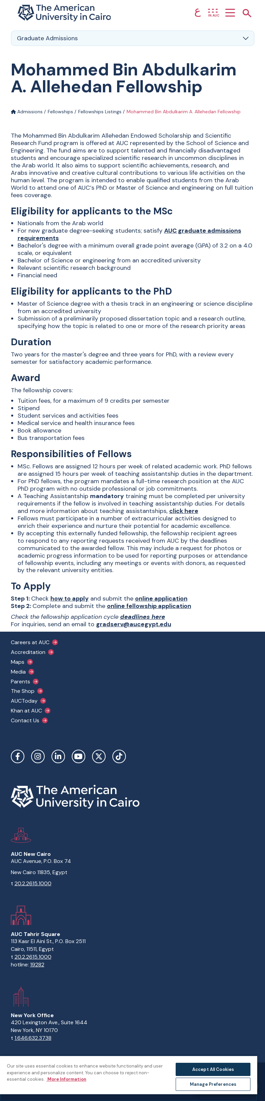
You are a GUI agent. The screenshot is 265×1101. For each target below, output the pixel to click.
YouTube (78, 756)
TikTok (119, 756)
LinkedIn (58, 756)
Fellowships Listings (100, 112)
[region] (128, 1078)
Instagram (38, 756)
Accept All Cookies (213, 1069)
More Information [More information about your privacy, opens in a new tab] (66, 1079)
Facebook (17, 756)
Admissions (27, 112)
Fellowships (60, 112)
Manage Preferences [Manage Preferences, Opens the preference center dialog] (213, 1084)
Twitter (99, 756)
